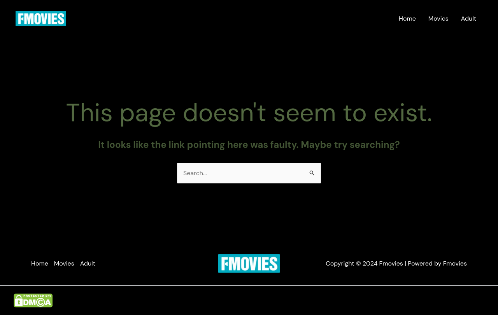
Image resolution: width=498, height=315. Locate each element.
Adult (468, 18)
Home (407, 18)
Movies (438, 18)
